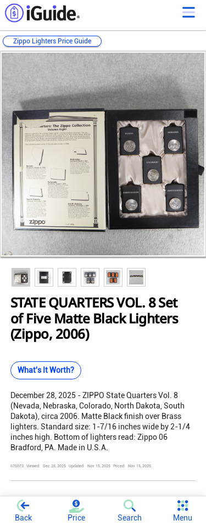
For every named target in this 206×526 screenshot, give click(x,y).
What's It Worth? (46, 370)
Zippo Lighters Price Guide (52, 41)
